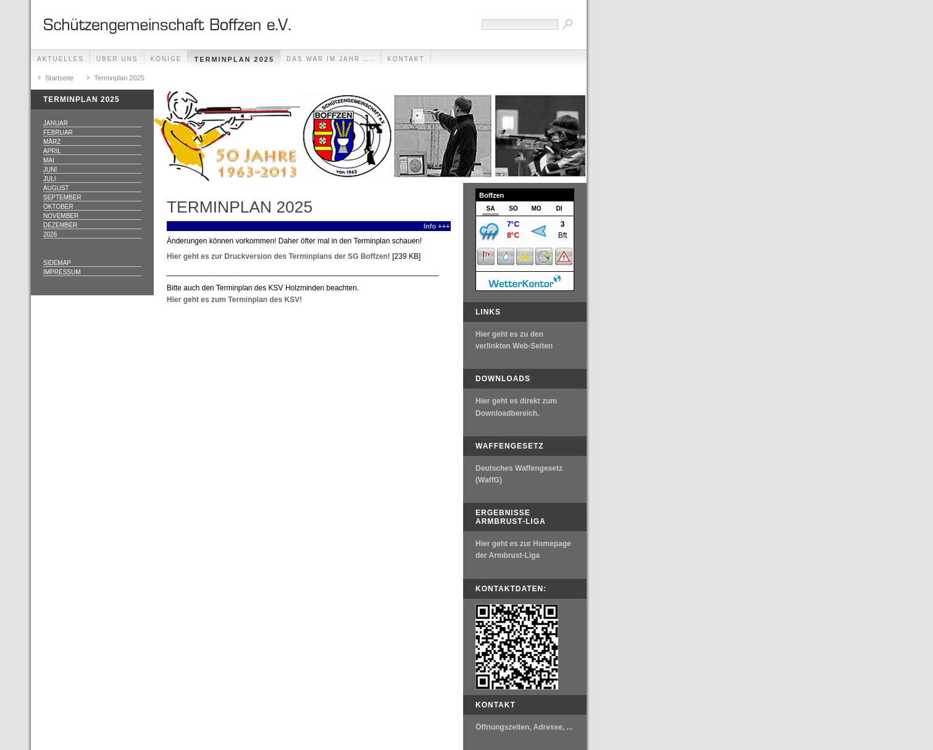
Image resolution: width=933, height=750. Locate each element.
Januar (55, 123)
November (60, 216)
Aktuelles (60, 59)
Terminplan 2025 (234, 59)
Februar (58, 132)
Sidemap (57, 262)
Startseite (59, 78)
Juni (50, 169)
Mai (48, 160)
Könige (166, 59)
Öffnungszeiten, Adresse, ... (524, 727)
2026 (50, 234)
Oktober (58, 206)
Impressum (62, 272)
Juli (49, 178)
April (52, 151)
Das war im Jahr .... (331, 59)
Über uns (117, 59)
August (56, 188)
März (52, 141)
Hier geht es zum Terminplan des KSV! (234, 299)
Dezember (60, 225)
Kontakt (405, 59)
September (62, 197)
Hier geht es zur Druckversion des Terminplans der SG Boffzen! (278, 256)
